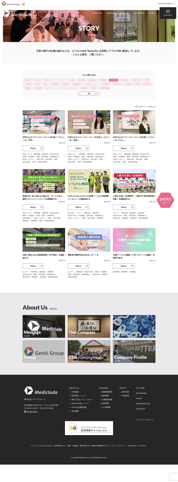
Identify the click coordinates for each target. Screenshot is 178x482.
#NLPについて (28, 162)
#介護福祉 (44, 165)
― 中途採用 (124, 413)
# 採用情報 (115, 80)
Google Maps (32, 429)
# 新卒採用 (83, 85)
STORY (154, 19)
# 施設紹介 (103, 80)
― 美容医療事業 (105, 409)
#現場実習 (53, 234)
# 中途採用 (96, 85)
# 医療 (42, 85)
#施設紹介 (90, 225)
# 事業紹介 (77, 90)
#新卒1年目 (27, 171)
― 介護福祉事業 (105, 417)
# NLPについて (53, 80)
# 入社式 (79, 80)
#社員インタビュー (52, 168)
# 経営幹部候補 (39, 95)
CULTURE (126, 19)
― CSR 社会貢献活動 (77, 425)
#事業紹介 (43, 234)
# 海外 (72, 85)
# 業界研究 (127, 80)
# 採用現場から (109, 85)
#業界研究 (48, 162)
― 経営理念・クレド (77, 413)
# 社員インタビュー (126, 85)
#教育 (52, 165)
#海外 (58, 228)
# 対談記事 (142, 90)
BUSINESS (112, 19)
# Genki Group (30, 85)
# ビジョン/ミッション (125, 90)
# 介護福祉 (53, 85)
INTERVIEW (140, 19)
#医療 (37, 165)
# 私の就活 (42, 90)
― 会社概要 (74, 428)
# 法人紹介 (40, 80)
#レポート (81, 225)
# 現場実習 (90, 90)
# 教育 (63, 85)
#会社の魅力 (52, 171)
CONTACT (169, 19)
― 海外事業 (104, 421)
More (33, 156)
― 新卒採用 (124, 409)
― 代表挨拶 (74, 409)
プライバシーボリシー (145, 437)
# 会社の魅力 (64, 90)
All (89, 100)
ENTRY (122, 405)
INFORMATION (143, 421)
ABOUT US (99, 19)
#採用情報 (39, 162)
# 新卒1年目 (29, 90)
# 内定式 (28, 80)
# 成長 (52, 90)
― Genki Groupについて (79, 421)
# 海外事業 (140, 80)
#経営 (25, 174)
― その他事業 (105, 425)
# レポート (67, 80)
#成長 (44, 171)
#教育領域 (126, 225)
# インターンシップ (105, 90)
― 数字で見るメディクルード (81, 417)
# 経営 (27, 95)
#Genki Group (28, 165)
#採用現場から (37, 168)
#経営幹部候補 (33, 174)
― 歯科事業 (104, 413)
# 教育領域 (90, 80)
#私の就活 (36, 171)
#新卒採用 (26, 168)
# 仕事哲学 (142, 85)
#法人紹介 (71, 225)
